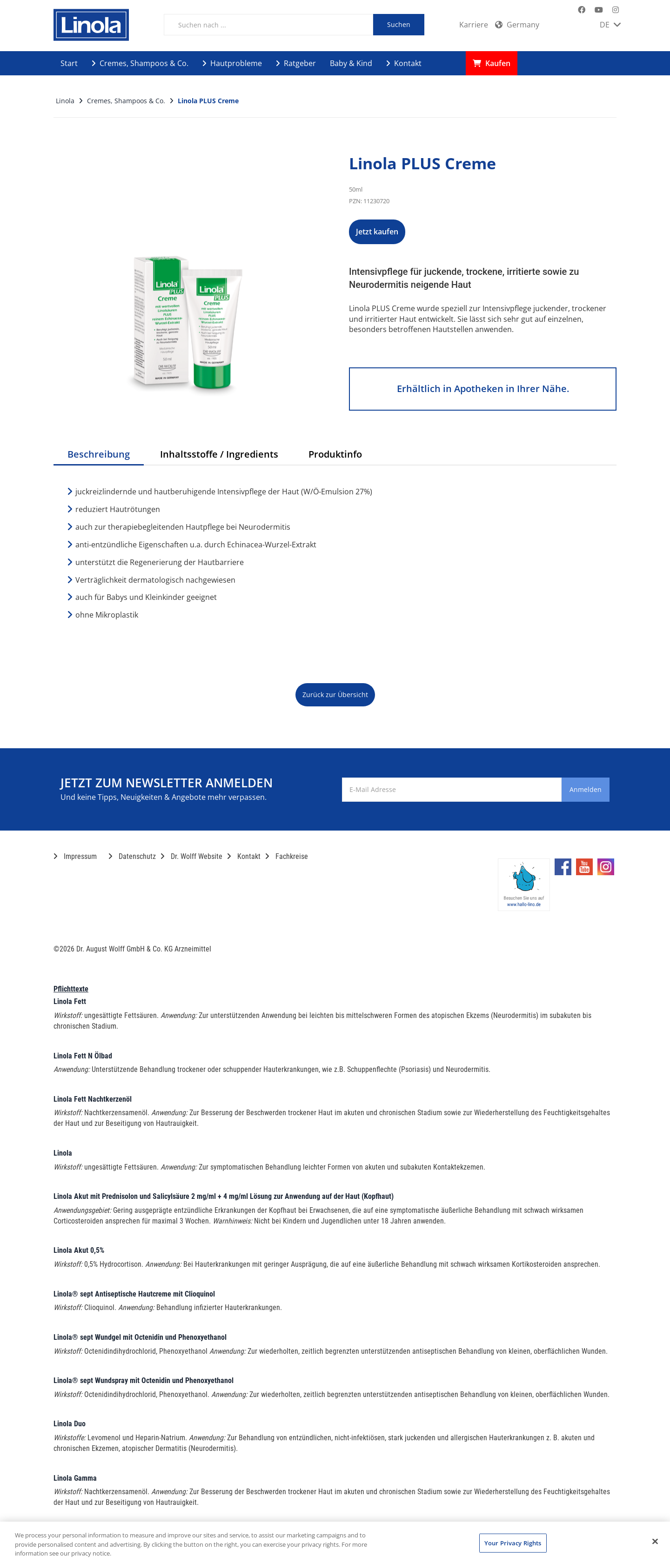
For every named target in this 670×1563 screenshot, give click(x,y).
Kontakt (404, 63)
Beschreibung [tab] (98, 454)
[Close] (655, 1541)
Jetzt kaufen (397, 231)
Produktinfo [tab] (335, 454)
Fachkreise (286, 856)
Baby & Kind (351, 63)
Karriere (473, 25)
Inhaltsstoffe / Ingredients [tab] (219, 454)
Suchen (398, 24)
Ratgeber (296, 63)
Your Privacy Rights (512, 1542)
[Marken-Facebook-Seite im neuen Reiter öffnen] (581, 10)
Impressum (75, 856)
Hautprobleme (232, 63)
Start (69, 63)
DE (610, 25)
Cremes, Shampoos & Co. (140, 63)
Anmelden (572, 789)
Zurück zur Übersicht (335, 694)
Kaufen (491, 63)
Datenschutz (132, 856)
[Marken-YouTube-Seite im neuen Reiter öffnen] (599, 10)
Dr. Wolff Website (191, 856)
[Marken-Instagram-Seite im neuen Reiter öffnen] (615, 10)
